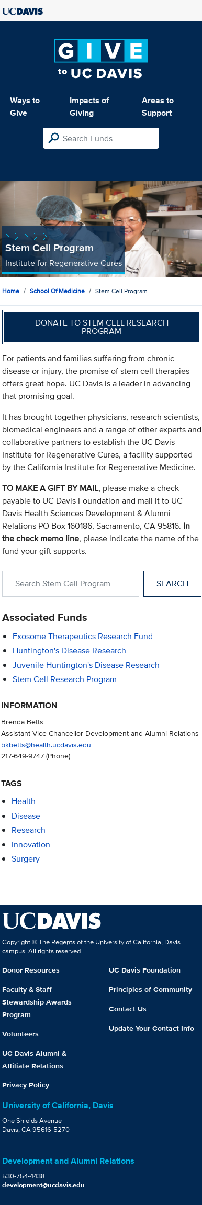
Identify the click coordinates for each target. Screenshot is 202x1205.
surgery (26, 859)
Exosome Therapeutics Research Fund (83, 636)
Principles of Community (150, 989)
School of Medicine (57, 290)
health (24, 801)
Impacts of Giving (89, 106)
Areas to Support (158, 106)
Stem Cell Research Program (65, 679)
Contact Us (128, 1008)
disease (26, 816)
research (29, 830)
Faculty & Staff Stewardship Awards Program (37, 1002)
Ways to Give (25, 106)
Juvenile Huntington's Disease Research (86, 665)
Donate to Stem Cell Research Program (102, 327)
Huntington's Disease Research (69, 650)
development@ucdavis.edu (43, 1185)
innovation (31, 845)
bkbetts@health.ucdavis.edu (46, 744)
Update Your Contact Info (151, 1028)
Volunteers (20, 1034)
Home (10, 290)
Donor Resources (31, 970)
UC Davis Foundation (145, 970)
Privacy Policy (25, 1084)
